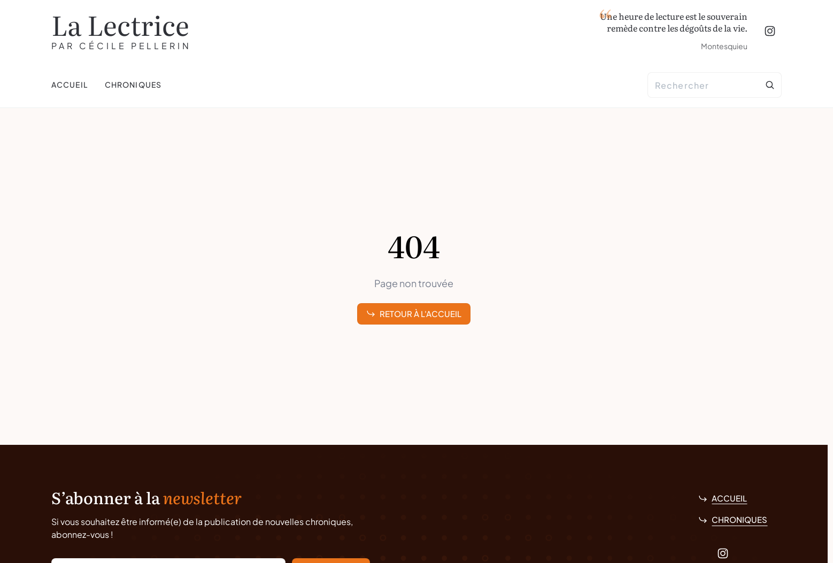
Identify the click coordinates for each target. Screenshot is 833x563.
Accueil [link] (722, 498)
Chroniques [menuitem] (133, 84)
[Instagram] (770, 31)
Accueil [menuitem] (69, 84)
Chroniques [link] (732, 519)
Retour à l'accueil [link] (413, 314)
